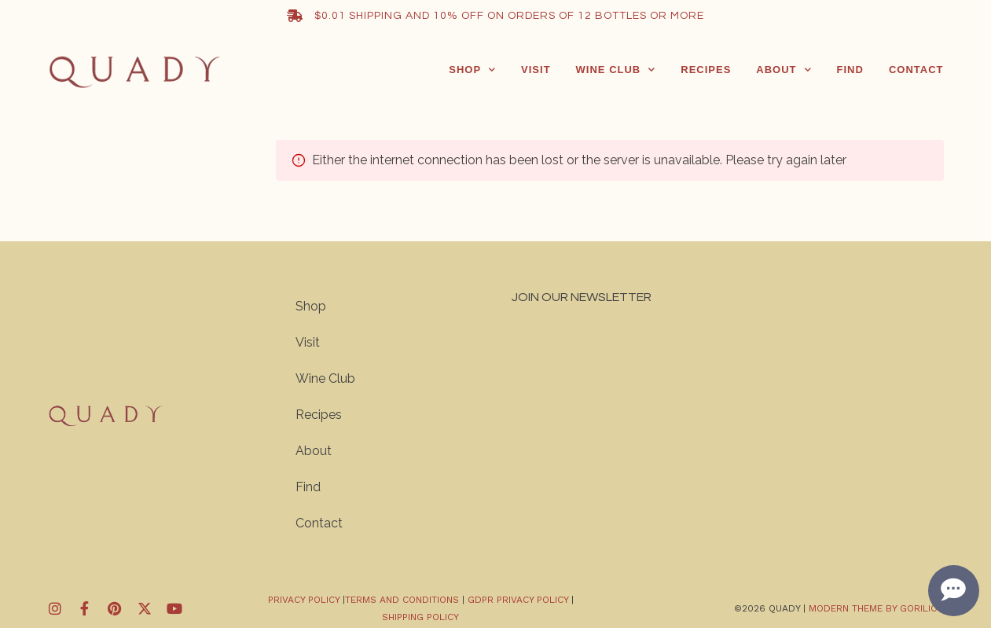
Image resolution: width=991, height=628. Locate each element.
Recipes (706, 69)
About (783, 70)
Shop (472, 70)
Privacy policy (304, 599)
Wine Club (616, 70)
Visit (536, 69)
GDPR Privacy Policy (518, 599)
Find (850, 69)
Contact (916, 69)
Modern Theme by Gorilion (876, 608)
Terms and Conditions (403, 599)
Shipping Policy (420, 616)
